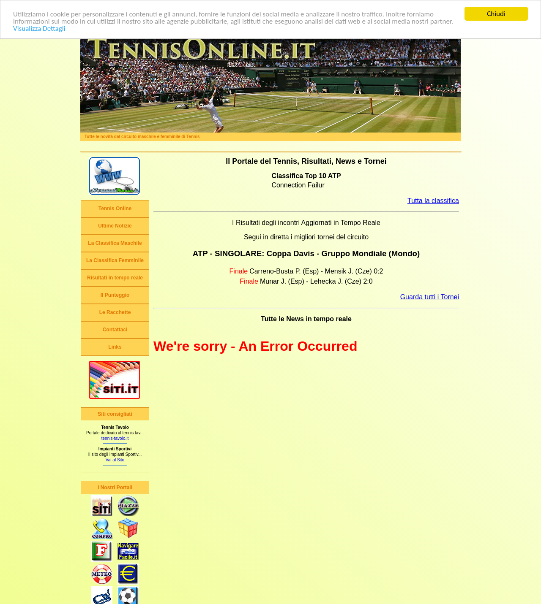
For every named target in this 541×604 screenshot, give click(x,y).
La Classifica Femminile (115, 260)
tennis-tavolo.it (114, 438)
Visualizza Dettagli (39, 28)
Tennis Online (114, 208)
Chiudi (496, 13)
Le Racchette (115, 312)
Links (114, 347)
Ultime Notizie (114, 226)
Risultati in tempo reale (115, 278)
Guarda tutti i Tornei (429, 296)
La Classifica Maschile (115, 243)
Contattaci (115, 330)
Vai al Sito (115, 460)
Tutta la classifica (433, 200)
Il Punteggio (115, 295)
